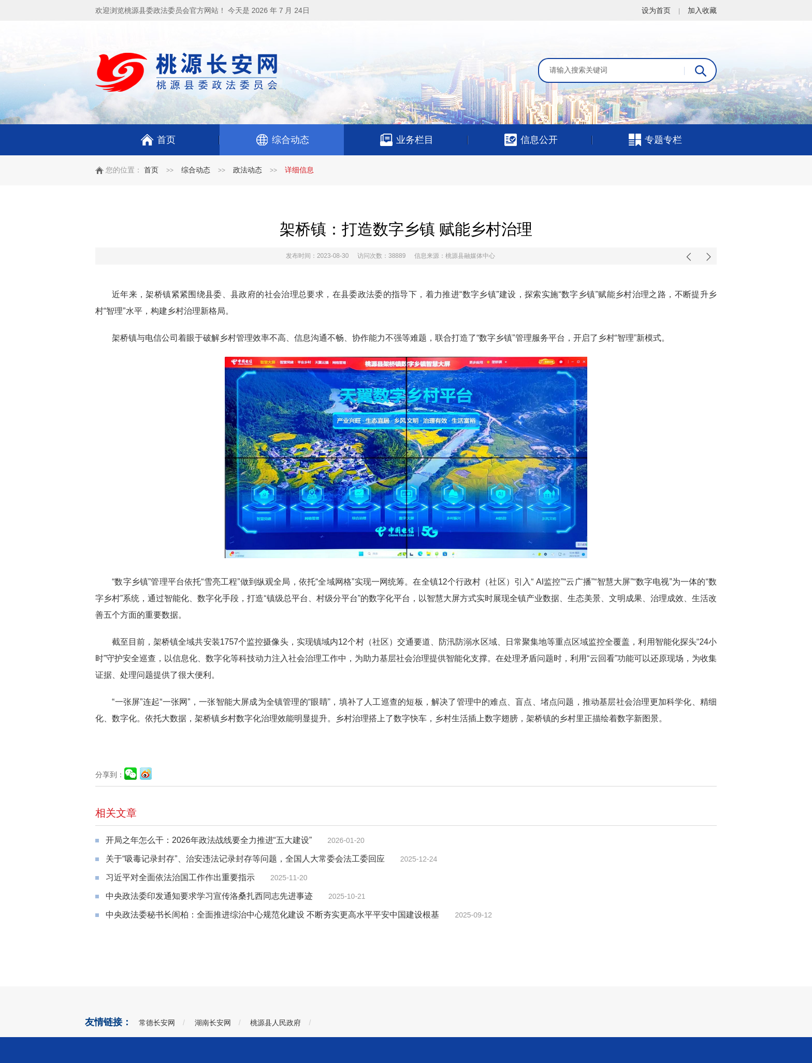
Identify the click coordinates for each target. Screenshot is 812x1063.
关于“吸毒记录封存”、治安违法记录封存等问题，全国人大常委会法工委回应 (245, 858)
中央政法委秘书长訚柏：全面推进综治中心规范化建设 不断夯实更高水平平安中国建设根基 (272, 914)
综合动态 (282, 140)
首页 (158, 140)
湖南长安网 (213, 1022)
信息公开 (530, 140)
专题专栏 (655, 140)
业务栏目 (406, 140)
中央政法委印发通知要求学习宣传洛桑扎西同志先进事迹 (209, 896)
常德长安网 (157, 1022)
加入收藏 (702, 10)
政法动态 (247, 170)
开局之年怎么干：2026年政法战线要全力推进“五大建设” (209, 840)
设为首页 (656, 10)
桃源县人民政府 (275, 1022)
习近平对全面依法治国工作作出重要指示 (180, 877)
